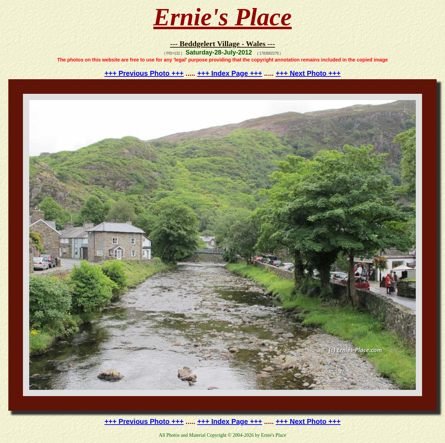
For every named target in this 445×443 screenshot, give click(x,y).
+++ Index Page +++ (229, 73)
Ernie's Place (222, 17)
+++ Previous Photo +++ (144, 73)
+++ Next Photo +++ (308, 73)
